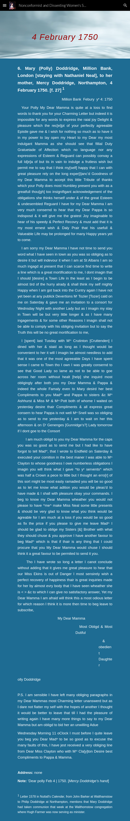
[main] (65, 34)
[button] (4, 5)
